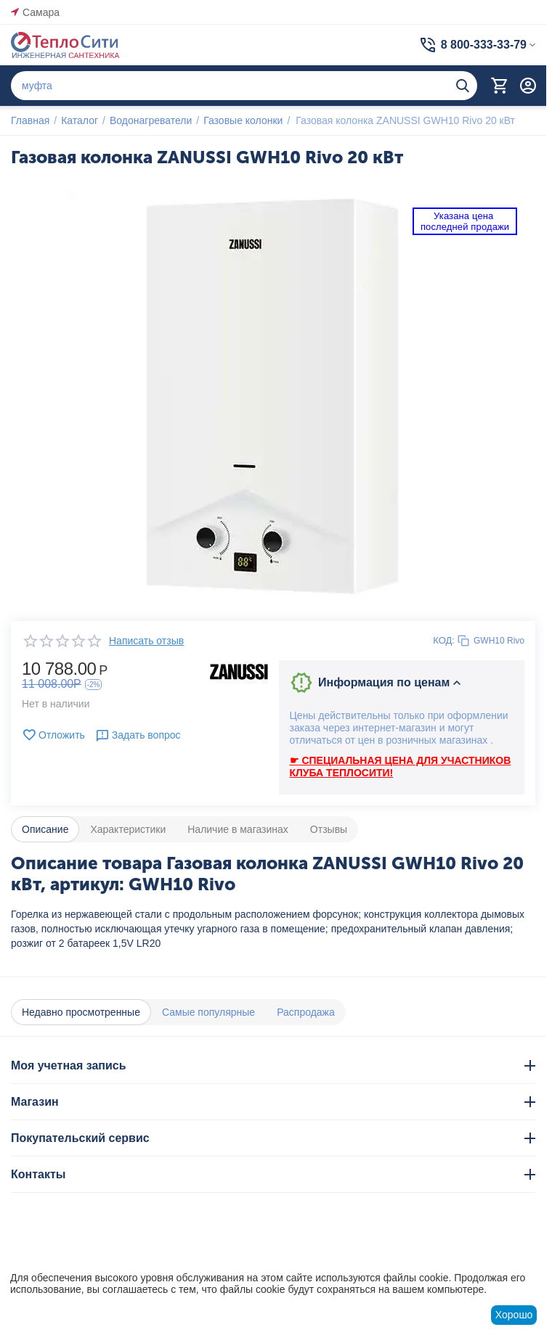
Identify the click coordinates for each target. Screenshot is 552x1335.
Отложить (53, 735)
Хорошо (514, 1314)
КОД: (444, 640)
